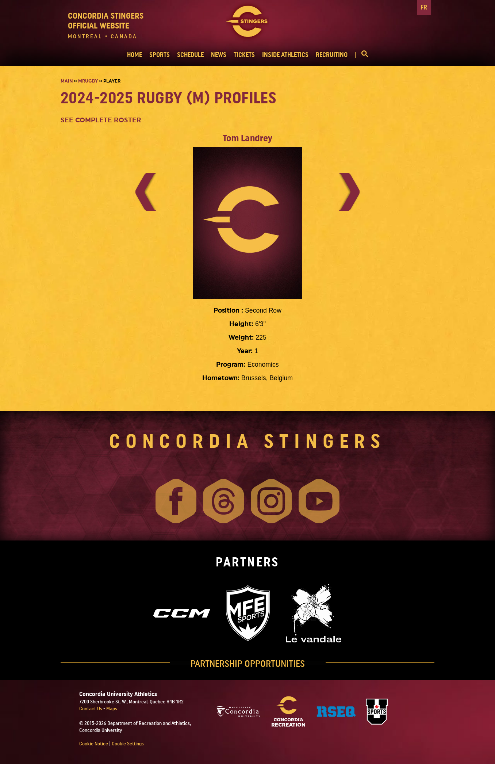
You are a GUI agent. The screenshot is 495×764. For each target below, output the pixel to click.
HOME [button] (134, 55)
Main (67, 81)
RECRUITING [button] (332, 55)
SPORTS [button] (159, 55)
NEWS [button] (218, 55)
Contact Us (91, 708)
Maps (111, 708)
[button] (361, 55)
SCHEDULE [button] (190, 55)
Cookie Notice (93, 743)
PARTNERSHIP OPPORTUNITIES (248, 664)
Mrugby (88, 81)
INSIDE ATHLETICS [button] (285, 55)
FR (424, 7)
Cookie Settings (128, 743)
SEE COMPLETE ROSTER (101, 120)
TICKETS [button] (244, 55)
